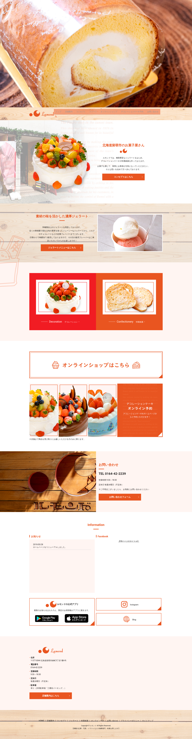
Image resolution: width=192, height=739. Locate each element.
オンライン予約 (97, 721)
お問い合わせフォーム (120, 497)
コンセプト (81, 112)
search (57, 116)
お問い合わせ (152, 112)
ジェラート (73, 721)
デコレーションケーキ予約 (132, 112)
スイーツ (93, 112)
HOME (41, 721)
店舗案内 (69, 112)
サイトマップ (147, 721)
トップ (58, 112)
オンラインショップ (109, 112)
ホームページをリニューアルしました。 (50, 547)
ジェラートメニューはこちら (62, 247)
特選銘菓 (84, 721)
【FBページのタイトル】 (128, 541)
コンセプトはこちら (123, 177)
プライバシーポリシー (130, 721)
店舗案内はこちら (50, 695)
